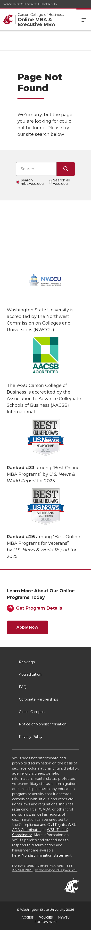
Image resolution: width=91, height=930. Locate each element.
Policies (46, 917)
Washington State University (30, 4)
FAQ (22, 687)
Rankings (27, 662)
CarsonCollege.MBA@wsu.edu (56, 870)
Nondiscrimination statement (47, 855)
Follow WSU (46, 922)
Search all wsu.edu (61, 181)
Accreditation (30, 674)
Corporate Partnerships (38, 699)
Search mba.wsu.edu (32, 181)
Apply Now (27, 627)
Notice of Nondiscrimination (42, 724)
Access (27, 917)
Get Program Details (39, 608)
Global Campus (31, 712)
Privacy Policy (30, 736)
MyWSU (64, 917)
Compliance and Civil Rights (42, 824)
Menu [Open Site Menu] (83, 19)
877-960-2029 (22, 870)
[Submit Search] (66, 169)
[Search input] (36, 169)
